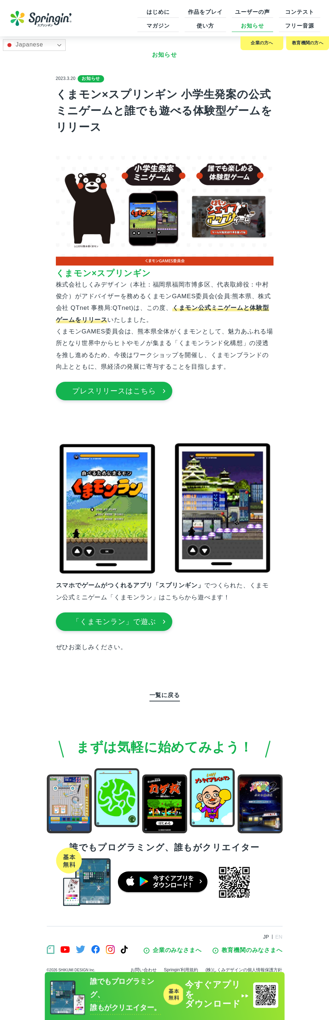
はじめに (158, 12)
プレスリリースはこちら (119, 391)
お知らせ (252, 26)
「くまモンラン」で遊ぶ (119, 622)
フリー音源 (299, 26)
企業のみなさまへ (172, 950)
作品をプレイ (205, 12)
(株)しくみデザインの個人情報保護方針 (244, 969)
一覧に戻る (164, 695)
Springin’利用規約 (181, 969)
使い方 (205, 26)
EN (279, 937)
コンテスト (299, 12)
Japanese (24, 45)
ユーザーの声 (252, 12)
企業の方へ (262, 42)
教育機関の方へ (307, 42)
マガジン (158, 26)
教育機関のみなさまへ (248, 950)
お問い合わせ (144, 969)
